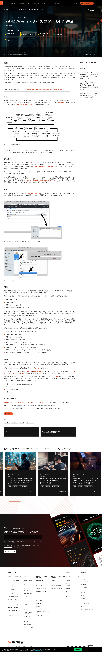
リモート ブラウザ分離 (28, 627)
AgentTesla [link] (7, 422)
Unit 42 (82, 606)
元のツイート (62, 102)
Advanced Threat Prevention (14, 593)
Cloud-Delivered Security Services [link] (43, 34)
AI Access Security (12, 585)
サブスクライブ (10, 551)
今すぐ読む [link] (29, 492)
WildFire (29, 371)
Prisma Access (27, 619)
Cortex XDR (21, 373)
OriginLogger (14, 54)
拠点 (67, 593)
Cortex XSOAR (39, 606)
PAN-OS (26, 596)
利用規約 (22, 541)
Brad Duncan (10, 49)
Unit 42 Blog (57, 3)
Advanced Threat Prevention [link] (10, 34)
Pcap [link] (10, 486)
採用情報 (68, 580)
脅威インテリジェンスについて (57, 588)
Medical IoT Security (12, 610)
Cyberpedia (83, 584)
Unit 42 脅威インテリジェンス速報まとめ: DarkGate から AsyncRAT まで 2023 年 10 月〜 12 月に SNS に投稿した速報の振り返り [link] (89, 85)
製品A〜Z (83, 592)
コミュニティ (83, 579)
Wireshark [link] (22, 422)
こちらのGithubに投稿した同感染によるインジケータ (39, 181)
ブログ (82, 576)
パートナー (44, 3)
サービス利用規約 (8, 547)
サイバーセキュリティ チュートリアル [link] (35, 9)
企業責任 (68, 585)
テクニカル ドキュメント (86, 603)
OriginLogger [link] (14, 422)
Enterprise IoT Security (13, 607)
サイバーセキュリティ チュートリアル (17, 52)
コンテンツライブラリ (85, 581)
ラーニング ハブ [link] (20, 9)
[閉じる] (99, 649)
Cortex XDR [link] (58, 34)
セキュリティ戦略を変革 (56, 585)
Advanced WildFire (12, 599)
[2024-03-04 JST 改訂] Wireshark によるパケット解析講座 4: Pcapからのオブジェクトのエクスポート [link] (89, 75)
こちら (56, 376)
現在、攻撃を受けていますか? (87, 3)
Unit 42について (22, 3)
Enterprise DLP (27, 616)
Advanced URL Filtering (13, 596)
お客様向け (68, 588)
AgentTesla (10, 54)
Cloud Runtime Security (41, 591)
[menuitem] (13, 3)
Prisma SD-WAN (27, 624)
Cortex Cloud (39, 583)
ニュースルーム (69, 596)
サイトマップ (83, 600)
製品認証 (82, 595)
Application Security (40, 585)
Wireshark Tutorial (24, 54)
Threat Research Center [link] (9, 9)
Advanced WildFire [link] (27, 34)
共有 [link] (95, 54)
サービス (29, 3)
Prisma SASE (26, 606)
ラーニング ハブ (27, 52)
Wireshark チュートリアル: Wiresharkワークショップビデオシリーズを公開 (25, 402)
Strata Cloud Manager (28, 590)
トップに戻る (8, 413)
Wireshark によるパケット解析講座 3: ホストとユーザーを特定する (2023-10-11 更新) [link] (89, 95)
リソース (50, 3)
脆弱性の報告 (83, 598)
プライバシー (10, 646)
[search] (76, 3)
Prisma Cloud (39, 593)
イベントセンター (84, 587)
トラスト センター (18, 646)
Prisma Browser (27, 621)
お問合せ (68, 583)
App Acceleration (27, 609)
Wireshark (19, 54)
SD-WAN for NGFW (28, 593)
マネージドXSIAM (39, 615)
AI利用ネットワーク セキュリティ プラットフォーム (18, 576)
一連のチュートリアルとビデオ (44, 166)
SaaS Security (11, 615)
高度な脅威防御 (37, 371)
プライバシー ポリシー (35, 541)
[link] (16, 17)
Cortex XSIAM (39, 600)
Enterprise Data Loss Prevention (15, 604)
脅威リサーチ (36, 3)
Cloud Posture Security (41, 588)
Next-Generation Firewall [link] (10, 39)
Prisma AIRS (10, 583)
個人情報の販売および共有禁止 (87, 609)
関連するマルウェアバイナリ (25, 104)
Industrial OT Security (12, 612)
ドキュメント (30, 646)
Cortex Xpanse (39, 608)
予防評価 (53, 580)
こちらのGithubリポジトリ (32, 193)
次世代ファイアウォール (29, 580)
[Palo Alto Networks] (12, 3)
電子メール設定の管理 (85, 590)
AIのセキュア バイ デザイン (13, 580)
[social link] (68, 647)
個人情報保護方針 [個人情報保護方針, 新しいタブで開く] (38, 650)
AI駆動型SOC (39, 597)
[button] (95, 54)
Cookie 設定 (78, 649)
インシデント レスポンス (56, 583)
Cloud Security (39, 580)
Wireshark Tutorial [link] (30, 422)
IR (66, 591)
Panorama (26, 599)
